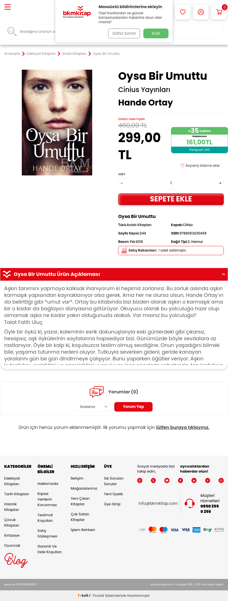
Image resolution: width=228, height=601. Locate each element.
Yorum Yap (133, 407)
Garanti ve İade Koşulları (49, 549)
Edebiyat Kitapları (41, 53)
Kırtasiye (12, 535)
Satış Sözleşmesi (47, 533)
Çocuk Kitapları (11, 522)
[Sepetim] (219, 12)
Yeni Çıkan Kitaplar (80, 501)
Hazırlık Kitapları (11, 506)
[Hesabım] (200, 12)
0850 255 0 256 (210, 509)
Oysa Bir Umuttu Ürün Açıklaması (114, 274)
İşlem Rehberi (83, 529)
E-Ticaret (96, 595)
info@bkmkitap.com (158, 503)
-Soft (83, 595)
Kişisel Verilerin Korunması (47, 499)
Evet (156, 33)
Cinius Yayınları (144, 89)
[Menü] (7, 7)
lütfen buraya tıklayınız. (183, 427)
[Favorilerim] (182, 12)
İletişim (77, 478)
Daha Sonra (123, 33)
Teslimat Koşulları (45, 517)
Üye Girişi (112, 504)
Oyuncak (12, 545)
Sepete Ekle (171, 199)
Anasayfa (12, 53)
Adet (121, 174)
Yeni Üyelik (113, 494)
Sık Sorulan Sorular (114, 481)
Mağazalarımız (83, 488)
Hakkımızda (47, 483)
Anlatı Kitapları (74, 53)
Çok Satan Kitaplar (80, 516)
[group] (57, 122)
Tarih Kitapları (16, 494)
